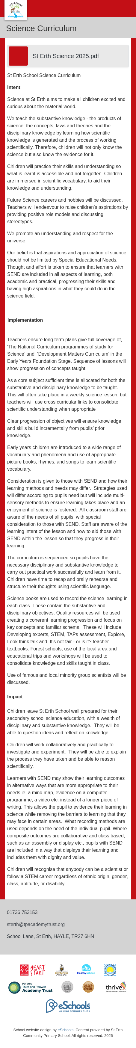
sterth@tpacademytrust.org (36, 924)
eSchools (65, 1030)
